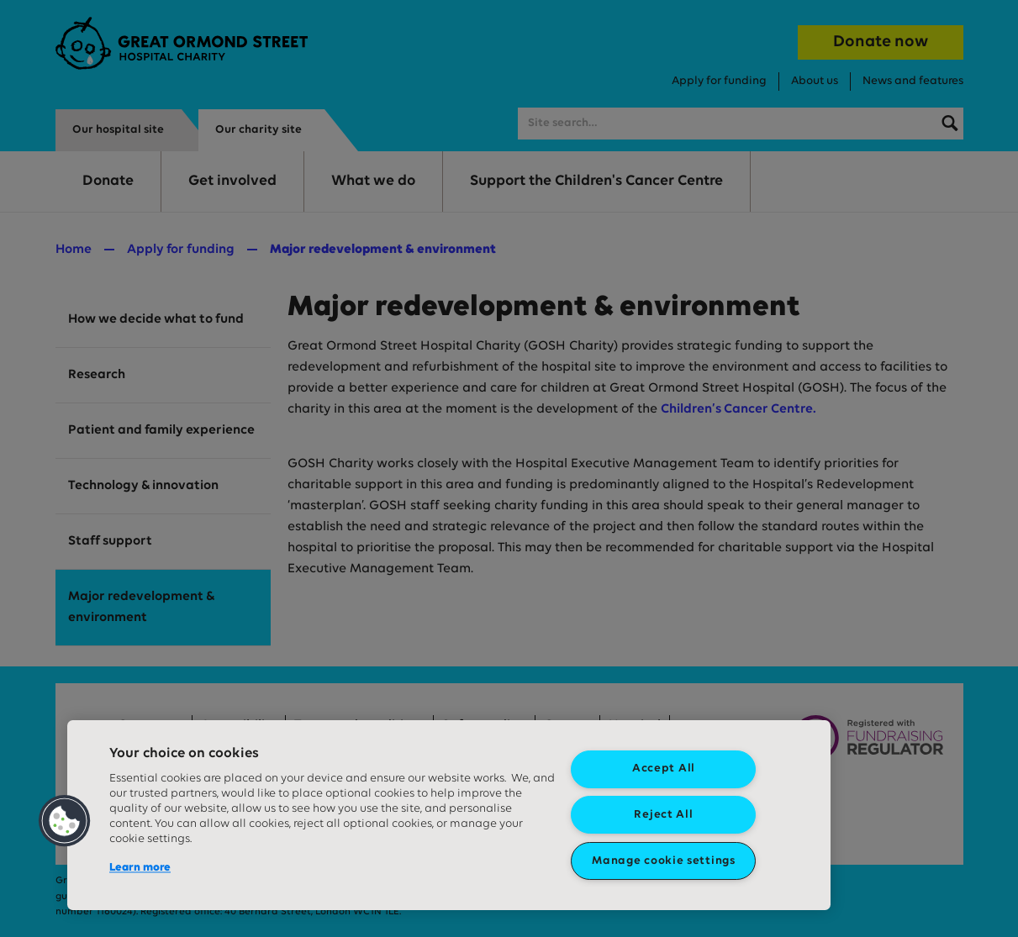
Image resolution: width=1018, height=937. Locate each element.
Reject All (663, 814)
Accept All (663, 768)
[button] (65, 821)
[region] (449, 815)
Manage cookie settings (663, 861)
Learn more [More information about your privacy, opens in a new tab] (140, 867)
